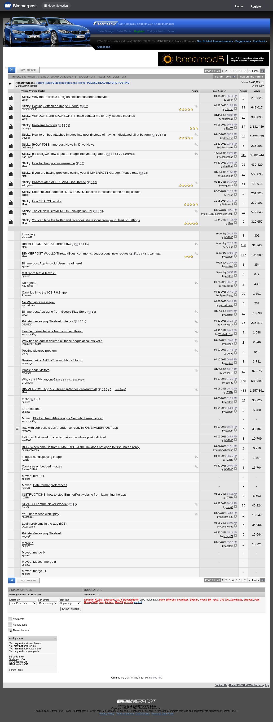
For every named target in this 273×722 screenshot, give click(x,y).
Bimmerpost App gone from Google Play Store (54, 311)
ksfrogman (27, 185)
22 (243, 164)
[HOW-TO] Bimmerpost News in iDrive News (63, 144)
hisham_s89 (226, 517)
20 (243, 117)
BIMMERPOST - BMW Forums (246, 685)
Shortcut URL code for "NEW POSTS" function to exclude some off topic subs (86, 192)
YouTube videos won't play (40, 514)
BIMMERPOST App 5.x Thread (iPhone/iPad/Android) (59, 389)
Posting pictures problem (39, 350)
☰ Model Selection (56, 5)
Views (257, 91)
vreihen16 (228, 373)
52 (243, 212)
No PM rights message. (38, 302)
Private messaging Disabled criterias (47, 321)
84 (243, 126)
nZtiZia (229, 247)
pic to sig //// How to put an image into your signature (69, 154)
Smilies (13, 659)
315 (243, 155)
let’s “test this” (31, 409)
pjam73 (26, 488)
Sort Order (43, 600)
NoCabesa (27, 286)
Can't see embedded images (42, 466)
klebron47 (27, 237)
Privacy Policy (106, 713)
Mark (18, 86)
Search (171, 31)
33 (243, 107)
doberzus (228, 138)
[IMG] (12, 662)
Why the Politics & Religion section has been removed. (70, 97)
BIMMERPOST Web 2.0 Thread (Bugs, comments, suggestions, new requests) (77, 253)
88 (243, 136)
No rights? (29, 283)
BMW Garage (106, 31)
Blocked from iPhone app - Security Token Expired (68, 418)
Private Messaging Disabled (41, 533)
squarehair (227, 119)
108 (243, 245)
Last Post (218, 91)
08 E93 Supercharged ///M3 (218, 214)
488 (243, 390)
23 (243, 174)
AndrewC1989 (29, 469)
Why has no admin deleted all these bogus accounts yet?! (62, 341)
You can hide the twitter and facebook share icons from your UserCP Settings (86, 220)
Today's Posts (156, 31)
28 (243, 313)
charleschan (226, 157)
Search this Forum (251, 76)
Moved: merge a (44, 561)
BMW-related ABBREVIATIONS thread (59, 182)
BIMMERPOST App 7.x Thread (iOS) (48, 244)
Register (256, 6)
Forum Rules (16, 670)
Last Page (128, 154)
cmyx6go (26, 373)
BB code (13, 656)
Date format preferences (50, 485)
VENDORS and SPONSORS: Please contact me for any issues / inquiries (83, 115)
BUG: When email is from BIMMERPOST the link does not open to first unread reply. (81, 447)
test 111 (38, 476)
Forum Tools (223, 76)
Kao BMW (27, 157)
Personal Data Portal (162, 713)
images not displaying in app (42, 456)
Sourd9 (229, 382)
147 (243, 255)
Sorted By (14, 600)
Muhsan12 (227, 204)
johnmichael (226, 147)
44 (243, 400)
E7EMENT (27, 382)
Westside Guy (29, 334)
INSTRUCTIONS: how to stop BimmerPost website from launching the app (74, 494)
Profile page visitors (35, 370)
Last (255, 71)
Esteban (26, 295)
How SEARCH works (47, 201)
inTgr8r (26, 195)
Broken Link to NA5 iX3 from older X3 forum (52, 360)
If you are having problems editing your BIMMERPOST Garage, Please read (85, 172)
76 (243, 322)
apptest (229, 256)
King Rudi (228, 166)
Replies (243, 91)
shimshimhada (29, 109)
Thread (25, 91)
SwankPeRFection (31, 344)
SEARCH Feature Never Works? (45, 504)
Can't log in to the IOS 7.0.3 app (44, 292)
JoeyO (25, 507)
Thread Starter (37, 91)
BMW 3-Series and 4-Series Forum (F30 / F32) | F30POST (125, 41)
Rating (195, 91)
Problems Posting (44, 125)
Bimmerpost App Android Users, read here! (52, 263)
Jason (25, 100)
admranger (27, 363)
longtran (153, 599)
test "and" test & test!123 (39, 273)
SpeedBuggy (226, 295)
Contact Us (221, 685)
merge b (39, 552)
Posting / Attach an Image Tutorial (55, 106)
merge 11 (39, 571)
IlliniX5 (229, 128)
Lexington (27, 128)
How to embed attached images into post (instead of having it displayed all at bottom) (91, 134)
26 (243, 505)
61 (243, 184)
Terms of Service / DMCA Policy (133, 713)
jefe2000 (228, 237)
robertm (229, 109)
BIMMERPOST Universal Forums (175, 41)
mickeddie (27, 517)
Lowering (28, 234)
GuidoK (229, 344)
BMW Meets (124, 31)
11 (240, 71)
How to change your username (53, 163)
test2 (25, 399)
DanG (25, 353)
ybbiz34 (144, 599)
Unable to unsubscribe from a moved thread (52, 331)
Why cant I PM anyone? (39, 379)
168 (243, 381)
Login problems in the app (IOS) (44, 523)
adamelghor (227, 324)
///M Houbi (27, 147)
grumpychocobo (30, 450)
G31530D (27, 324)
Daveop (26, 138)
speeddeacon (29, 305)
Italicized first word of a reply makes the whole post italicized (64, 437)
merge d (28, 543)
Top (267, 685)
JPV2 (25, 315)
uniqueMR (227, 185)
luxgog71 (27, 536)
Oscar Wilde (28, 526)
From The (64, 600)
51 (245, 71)
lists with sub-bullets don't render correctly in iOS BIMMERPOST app (70, 427)
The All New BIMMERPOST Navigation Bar (62, 211)
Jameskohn (227, 176)
